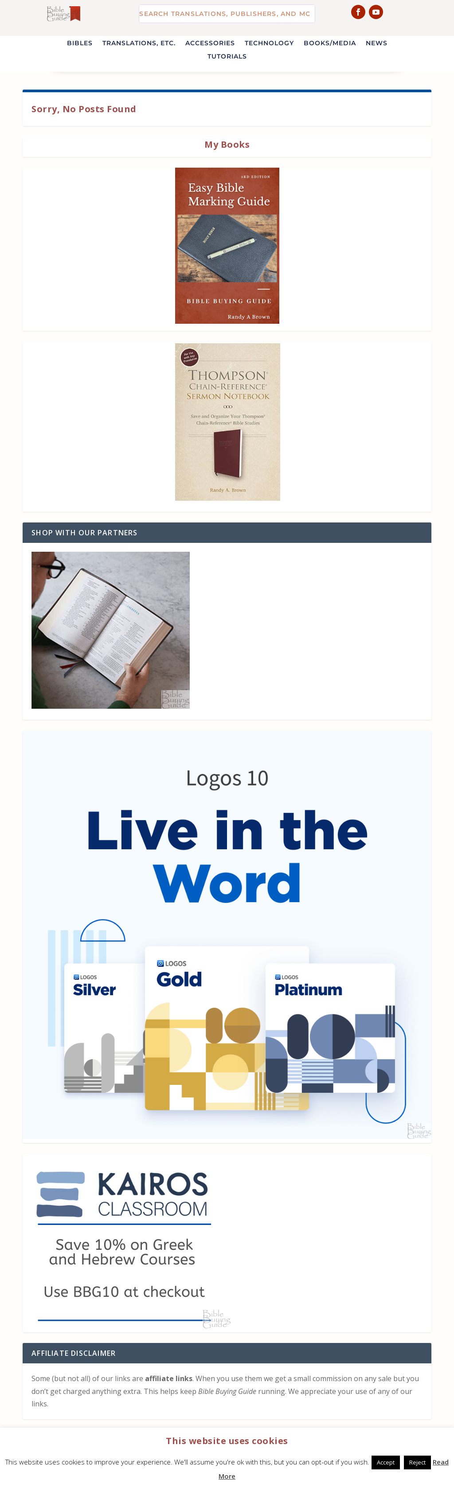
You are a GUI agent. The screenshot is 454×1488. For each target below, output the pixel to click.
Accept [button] (386, 1462)
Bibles (80, 43)
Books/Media (330, 43)
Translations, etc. (139, 43)
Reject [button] (417, 1462)
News (376, 43)
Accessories (210, 43)
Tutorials (227, 56)
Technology (269, 43)
